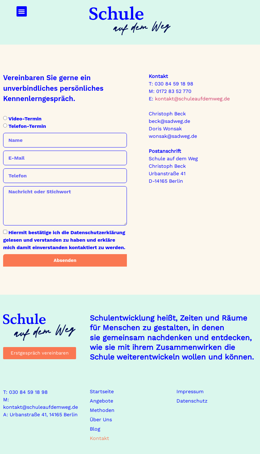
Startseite (102, 391)
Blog (95, 429)
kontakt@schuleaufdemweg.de (191, 99)
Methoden (102, 410)
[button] (22, 11)
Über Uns (101, 420)
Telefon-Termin (27, 126)
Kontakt (99, 438)
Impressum (190, 391)
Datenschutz (192, 401)
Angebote (101, 401)
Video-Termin (24, 119)
